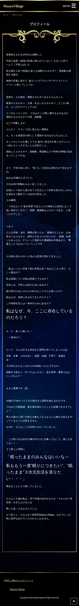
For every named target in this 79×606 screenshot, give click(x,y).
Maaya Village (17, 589)
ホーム (5, 15)
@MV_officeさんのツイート (18, 580)
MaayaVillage (13, 6)
